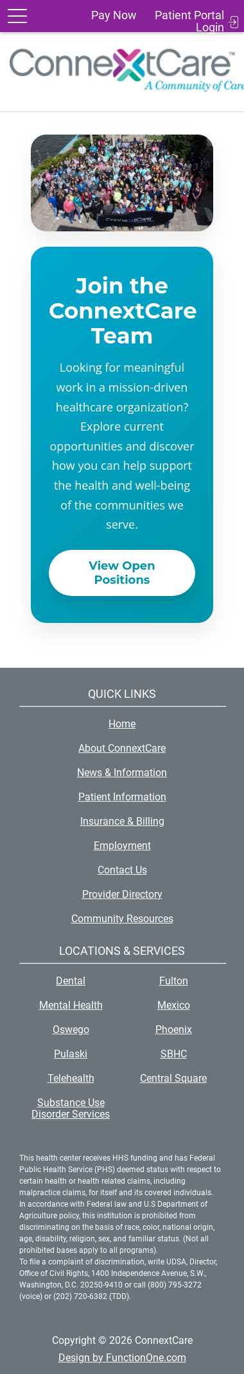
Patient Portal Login (189, 21)
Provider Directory (122, 894)
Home (122, 724)
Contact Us (122, 870)
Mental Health (71, 1005)
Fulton (173, 981)
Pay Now (114, 15)
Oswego (71, 1029)
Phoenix (173, 1029)
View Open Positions (122, 573)
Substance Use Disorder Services (70, 1108)
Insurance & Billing (122, 821)
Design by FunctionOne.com (122, 1358)
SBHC (174, 1054)
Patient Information (122, 797)
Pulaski (70, 1054)
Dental (70, 981)
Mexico (173, 1005)
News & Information (122, 772)
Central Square (173, 1078)
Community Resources (122, 919)
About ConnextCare (122, 748)
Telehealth (71, 1078)
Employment (122, 846)
